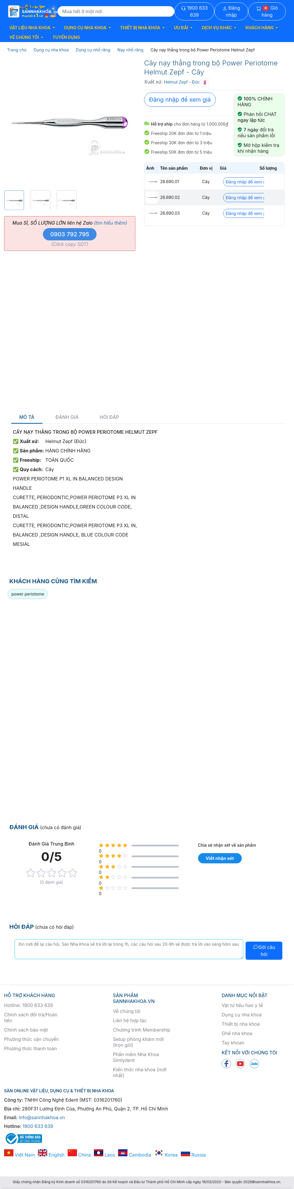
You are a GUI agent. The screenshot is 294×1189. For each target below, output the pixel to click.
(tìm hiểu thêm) (110, 223)
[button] (32, 27)
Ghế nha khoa (237, 1033)
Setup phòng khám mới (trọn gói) (138, 1042)
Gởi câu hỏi (264, 950)
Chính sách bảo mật (26, 1030)
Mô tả (26, 417)
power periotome (27, 593)
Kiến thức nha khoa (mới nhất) (140, 1072)
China (79, 1155)
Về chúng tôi (126, 1011)
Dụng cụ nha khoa (242, 1015)
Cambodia (134, 1155)
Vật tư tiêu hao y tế (242, 1005)
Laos (104, 1155)
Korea (166, 1155)
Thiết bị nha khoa (241, 1024)
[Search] (115, 11)
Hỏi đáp (109, 417)
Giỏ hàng (267, 11)
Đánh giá (66, 417)
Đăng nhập (231, 11)
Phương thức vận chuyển (31, 1039)
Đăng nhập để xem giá (180, 99)
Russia (193, 1155)
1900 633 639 (194, 11)
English (51, 1155)
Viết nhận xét (220, 858)
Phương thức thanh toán (30, 1048)
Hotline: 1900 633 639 (28, 1005)
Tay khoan (233, 1043)
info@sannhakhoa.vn (42, 1117)
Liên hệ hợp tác (130, 1020)
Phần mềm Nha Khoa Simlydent (136, 1057)
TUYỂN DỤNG (66, 37)
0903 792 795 (69, 234)
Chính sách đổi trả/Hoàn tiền (30, 1017)
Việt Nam (19, 1155)
